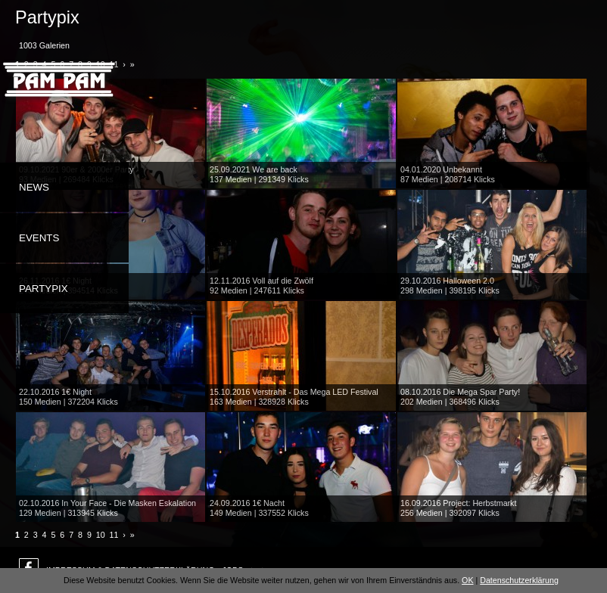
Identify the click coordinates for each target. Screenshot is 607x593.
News (34, 187)
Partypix (43, 288)
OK (467, 580)
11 (114, 534)
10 (100, 534)
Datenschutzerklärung (519, 580)
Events (39, 238)
